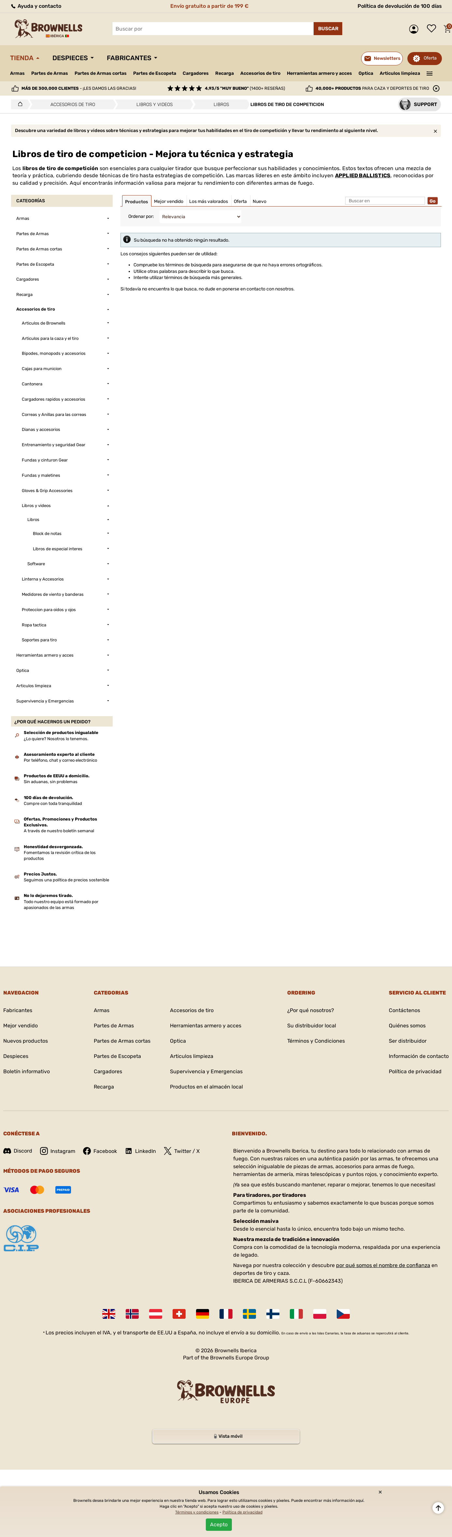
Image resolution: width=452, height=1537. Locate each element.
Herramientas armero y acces (319, 73)
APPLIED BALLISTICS (362, 175)
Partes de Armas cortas (101, 73)
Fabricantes (129, 58)
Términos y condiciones (197, 1512)
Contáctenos (404, 1010)
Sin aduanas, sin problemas (51, 781)
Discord (17, 1151)
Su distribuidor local (311, 1025)
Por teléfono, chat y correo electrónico (60, 760)
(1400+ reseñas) (245, 88)
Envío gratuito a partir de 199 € (209, 6)
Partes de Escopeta (154, 73)
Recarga (224, 73)
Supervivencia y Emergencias (206, 1071)
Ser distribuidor (408, 1041)
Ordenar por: (141, 216)
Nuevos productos (25, 1041)
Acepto (219, 1524)
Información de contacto (419, 1056)
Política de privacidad (415, 1071)
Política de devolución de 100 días (400, 6)
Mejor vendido (20, 1025)
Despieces (70, 58)
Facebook (100, 1151)
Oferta (430, 58)
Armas (17, 73)
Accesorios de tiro (260, 73)
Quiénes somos (407, 1025)
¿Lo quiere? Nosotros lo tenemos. (56, 738)
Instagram (57, 1151)
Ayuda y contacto (35, 6)
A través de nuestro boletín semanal (59, 830)
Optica (366, 73)
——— (429, 73)
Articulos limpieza (400, 73)
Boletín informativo (26, 1071)
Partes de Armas (49, 73)
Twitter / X (182, 1151)
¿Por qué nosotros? (310, 1010)
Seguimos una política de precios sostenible (66, 879)
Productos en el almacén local (206, 1087)
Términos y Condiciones (316, 1041)
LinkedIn (140, 1151)
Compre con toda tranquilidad (53, 803)
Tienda (22, 58)
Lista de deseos (433, 29)
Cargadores (196, 73)
